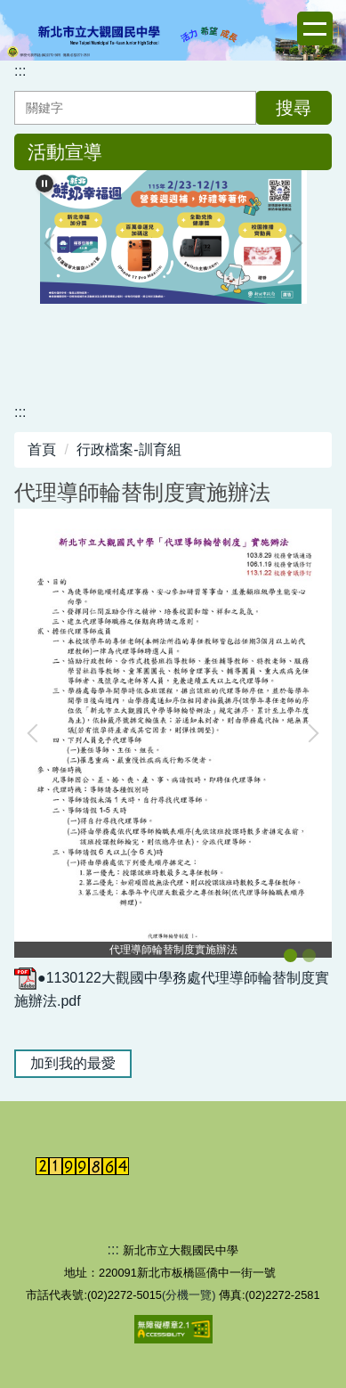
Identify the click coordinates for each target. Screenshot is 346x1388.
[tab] (290, 955)
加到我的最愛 (73, 1063)
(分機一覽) (190, 1295)
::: (20, 70)
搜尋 (293, 108)
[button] (36, 733)
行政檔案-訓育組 (128, 449)
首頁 (42, 449)
